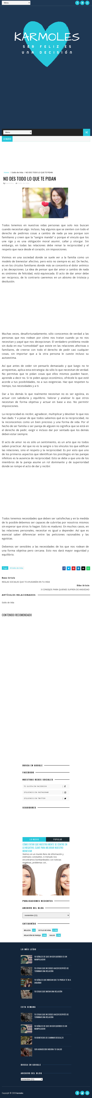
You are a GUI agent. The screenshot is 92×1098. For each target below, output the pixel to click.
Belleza (27, 930)
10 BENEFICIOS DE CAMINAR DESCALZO (49, 1037)
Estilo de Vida (17, 172)
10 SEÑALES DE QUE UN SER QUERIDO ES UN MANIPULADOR (50, 958)
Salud (52, 935)
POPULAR (57, 839)
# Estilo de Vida (16, 568)
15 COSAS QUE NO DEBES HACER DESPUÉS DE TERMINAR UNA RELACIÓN (51, 969)
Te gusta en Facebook (46, 786)
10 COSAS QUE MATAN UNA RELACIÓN (48, 991)
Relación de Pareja (32, 935)
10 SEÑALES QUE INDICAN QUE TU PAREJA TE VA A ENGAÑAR (52, 981)
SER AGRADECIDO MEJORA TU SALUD (48, 1049)
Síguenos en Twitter (46, 798)
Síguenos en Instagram (46, 792)
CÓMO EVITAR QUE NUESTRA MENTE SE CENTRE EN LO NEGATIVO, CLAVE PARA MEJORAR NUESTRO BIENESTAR (45, 848)
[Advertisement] (46, 106)
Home (6, 172)
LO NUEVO (34, 839)
